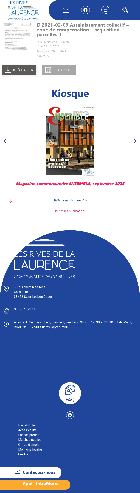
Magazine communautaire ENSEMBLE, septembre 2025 (70, 183)
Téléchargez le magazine (70, 200)
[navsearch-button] (125, 10)
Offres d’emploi (29, 445)
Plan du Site (26, 425)
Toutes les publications (70, 211)
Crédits (23, 454)
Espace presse (28, 435)
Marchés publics (29, 440)
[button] (5, 141)
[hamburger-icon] (105, 10)
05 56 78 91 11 (24, 309)
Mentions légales (30, 449)
